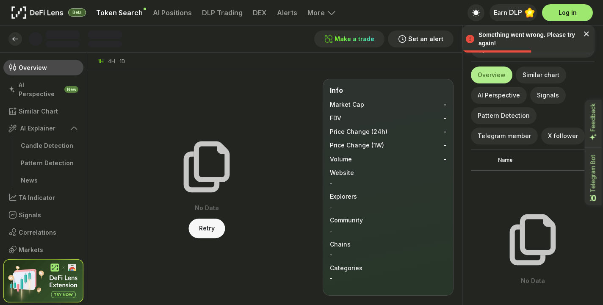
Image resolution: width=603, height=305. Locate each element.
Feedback (593, 122)
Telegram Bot (593, 178)
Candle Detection (47, 145)
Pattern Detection (47, 162)
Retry (207, 228)
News (29, 180)
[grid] (533, 195)
